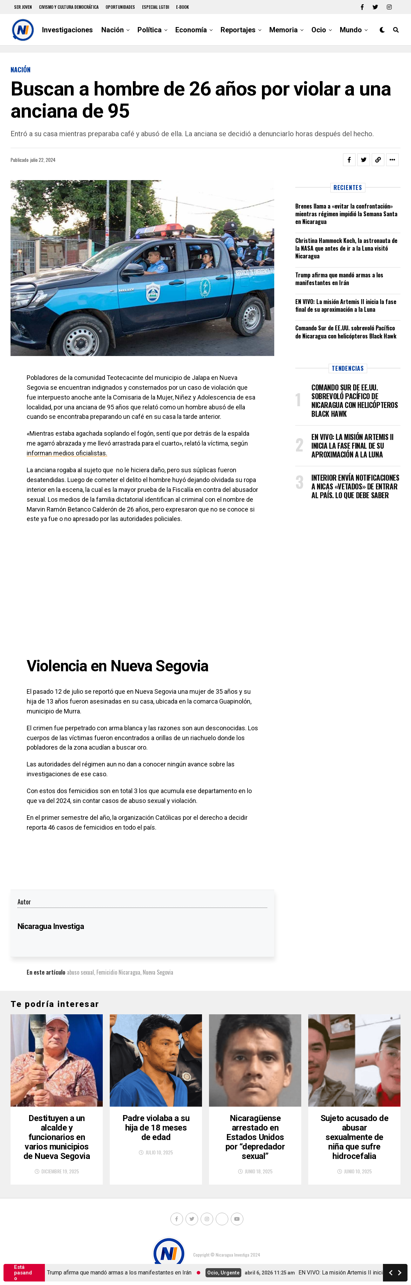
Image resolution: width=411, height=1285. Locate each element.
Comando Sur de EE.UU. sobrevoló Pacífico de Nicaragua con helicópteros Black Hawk (345, 332)
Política (149, 30)
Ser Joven (23, 7)
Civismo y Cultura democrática (69, 7)
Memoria (283, 30)
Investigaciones (67, 30)
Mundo (351, 30)
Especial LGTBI (155, 7)
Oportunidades (120, 7)
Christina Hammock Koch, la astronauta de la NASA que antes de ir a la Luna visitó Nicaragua (346, 248)
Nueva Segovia (158, 972)
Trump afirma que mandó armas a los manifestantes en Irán (339, 279)
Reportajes (238, 30)
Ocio (318, 30)
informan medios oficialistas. (67, 453)
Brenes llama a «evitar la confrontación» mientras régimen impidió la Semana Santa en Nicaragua (346, 214)
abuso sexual (80, 972)
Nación (112, 30)
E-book (182, 7)
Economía (191, 30)
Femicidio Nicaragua (118, 972)
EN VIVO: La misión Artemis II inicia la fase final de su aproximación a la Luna (345, 305)
